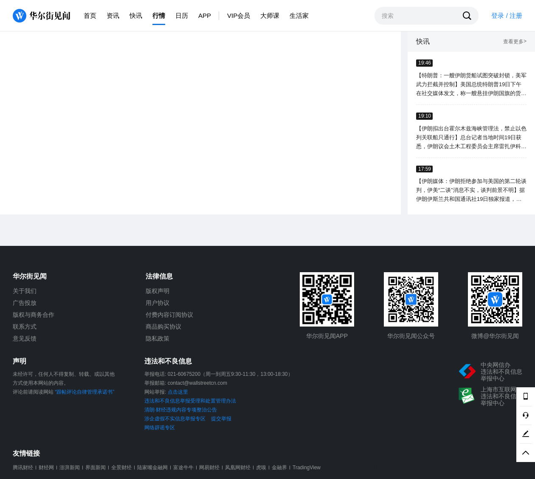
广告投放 (25, 302)
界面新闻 (95, 468)
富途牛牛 (183, 468)
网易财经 (209, 468)
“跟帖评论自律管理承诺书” (84, 392)
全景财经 (121, 468)
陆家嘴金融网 (152, 468)
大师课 (269, 15)
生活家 (299, 15)
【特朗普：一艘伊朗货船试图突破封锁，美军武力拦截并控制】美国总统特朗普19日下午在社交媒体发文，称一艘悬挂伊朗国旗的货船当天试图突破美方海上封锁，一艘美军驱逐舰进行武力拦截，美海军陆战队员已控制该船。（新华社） (471, 85)
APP (204, 15)
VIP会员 (238, 15)
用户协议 (157, 302)
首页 (90, 15)
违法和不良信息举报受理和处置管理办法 (190, 401)
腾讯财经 (23, 468)
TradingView (307, 468)
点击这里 (178, 392)
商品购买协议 (163, 326)
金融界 (279, 468)
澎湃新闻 (69, 468)
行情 (158, 15)
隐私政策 (157, 338)
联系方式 (25, 326)
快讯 (136, 15)
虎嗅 (261, 468)
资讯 (113, 15)
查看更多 (515, 42)
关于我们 (25, 290)
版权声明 (157, 290)
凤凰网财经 (238, 468)
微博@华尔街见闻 (495, 335)
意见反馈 (25, 338)
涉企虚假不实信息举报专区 (175, 419)
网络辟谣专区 (159, 428)
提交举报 (221, 419)
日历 (181, 15)
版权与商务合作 (33, 314)
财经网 (46, 468)
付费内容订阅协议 (169, 314)
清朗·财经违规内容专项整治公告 (180, 410)
